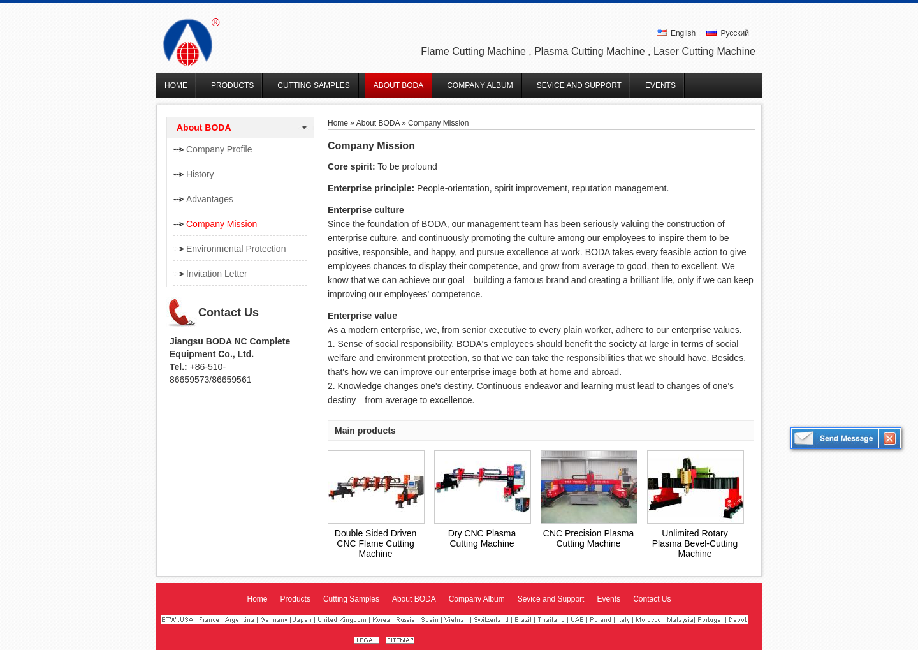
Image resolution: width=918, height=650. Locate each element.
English (676, 33)
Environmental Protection (236, 249)
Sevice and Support (551, 599)
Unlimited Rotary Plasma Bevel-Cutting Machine (695, 543)
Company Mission (221, 224)
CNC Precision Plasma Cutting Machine (588, 538)
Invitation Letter (216, 274)
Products (295, 599)
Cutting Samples (351, 599)
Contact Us (228, 312)
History (200, 174)
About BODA (204, 127)
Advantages (209, 199)
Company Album (477, 599)
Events (608, 599)
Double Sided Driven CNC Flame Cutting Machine (375, 543)
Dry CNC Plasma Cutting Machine (482, 538)
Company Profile (219, 149)
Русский (727, 33)
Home (338, 123)
